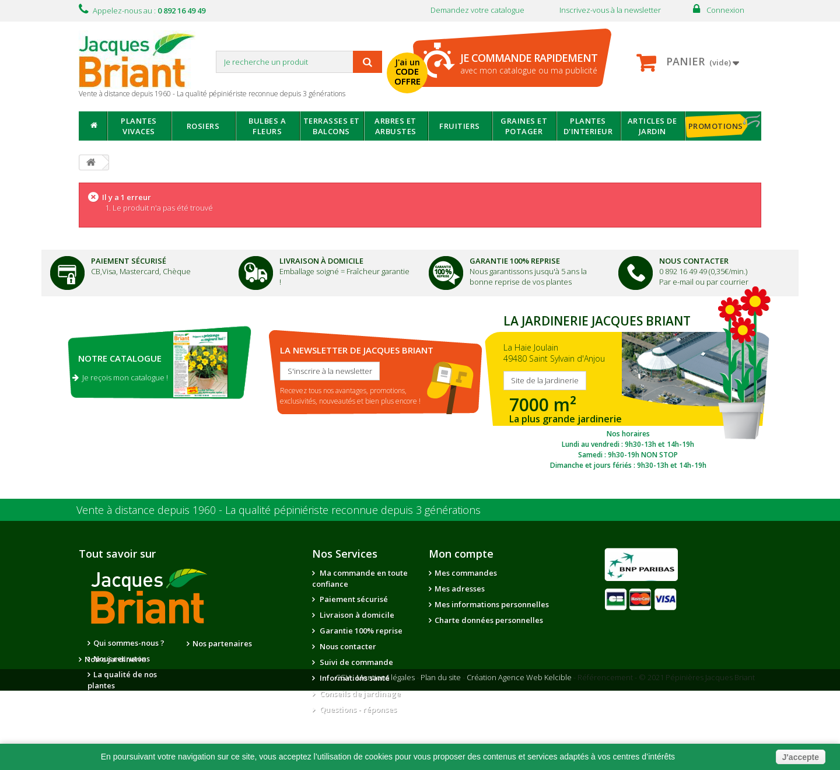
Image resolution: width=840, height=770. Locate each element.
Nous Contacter (694, 261)
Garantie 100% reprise (360, 630)
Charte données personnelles (489, 620)
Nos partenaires (222, 643)
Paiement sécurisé (353, 599)
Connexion (725, 10)
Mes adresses (460, 588)
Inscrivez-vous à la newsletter (610, 10)
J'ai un (407, 72)
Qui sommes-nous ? (128, 643)
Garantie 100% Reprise (515, 261)
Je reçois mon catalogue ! (120, 377)
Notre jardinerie (223, 659)
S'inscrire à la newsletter (330, 371)
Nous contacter (347, 646)
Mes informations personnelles (492, 604)
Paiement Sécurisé (128, 261)
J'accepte (800, 757)
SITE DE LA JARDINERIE (628, 389)
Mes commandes (466, 573)
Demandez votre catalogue (477, 10)
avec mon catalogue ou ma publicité (528, 63)
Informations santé (354, 678)
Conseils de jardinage (359, 693)
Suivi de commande (355, 662)
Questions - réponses (357, 709)
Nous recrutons (121, 658)
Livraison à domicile (321, 261)
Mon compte (461, 554)
